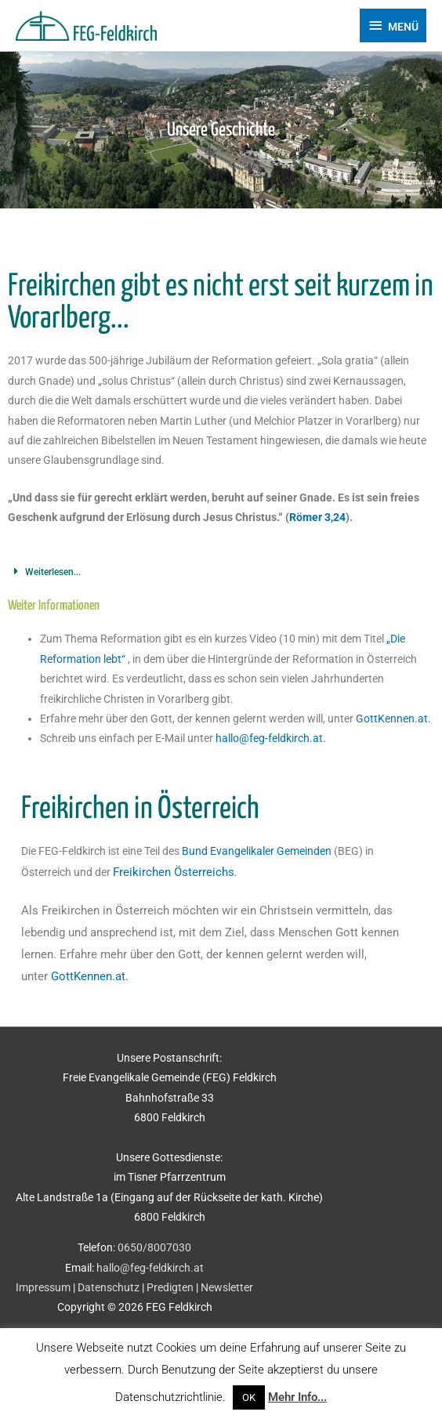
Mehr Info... (297, 1397)
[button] (221, 572)
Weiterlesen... (53, 572)
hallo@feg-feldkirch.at (150, 1268)
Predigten (170, 1287)
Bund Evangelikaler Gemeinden (257, 851)
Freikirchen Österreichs (173, 872)
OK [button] (248, 1397)
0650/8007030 (154, 1247)
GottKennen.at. (393, 718)
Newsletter (227, 1287)
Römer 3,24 (317, 517)
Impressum (43, 1287)
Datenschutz (108, 1287)
